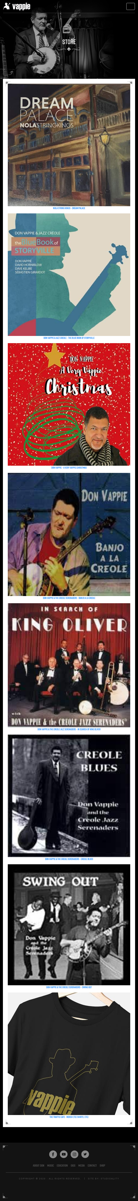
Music (50, 1165)
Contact (92, 1165)
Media (81, 1165)
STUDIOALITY (110, 1179)
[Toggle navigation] (130, 6)
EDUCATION (62, 1165)
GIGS (73, 1165)
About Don (38, 1165)
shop (102, 1165)
